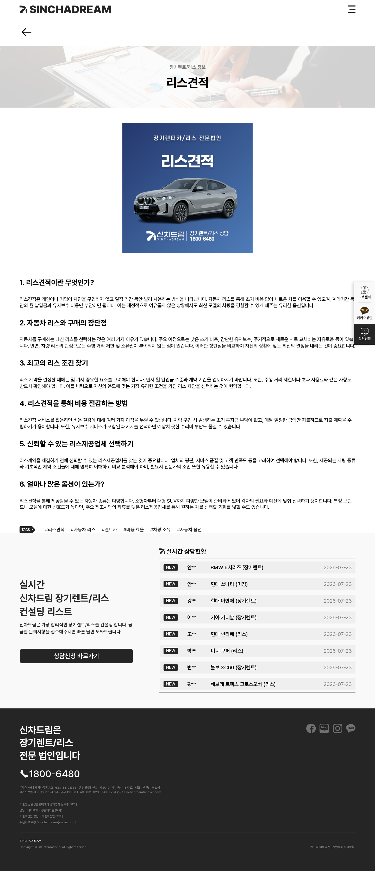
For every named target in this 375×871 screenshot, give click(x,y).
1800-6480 (54, 774)
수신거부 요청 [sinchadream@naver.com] (48, 822)
